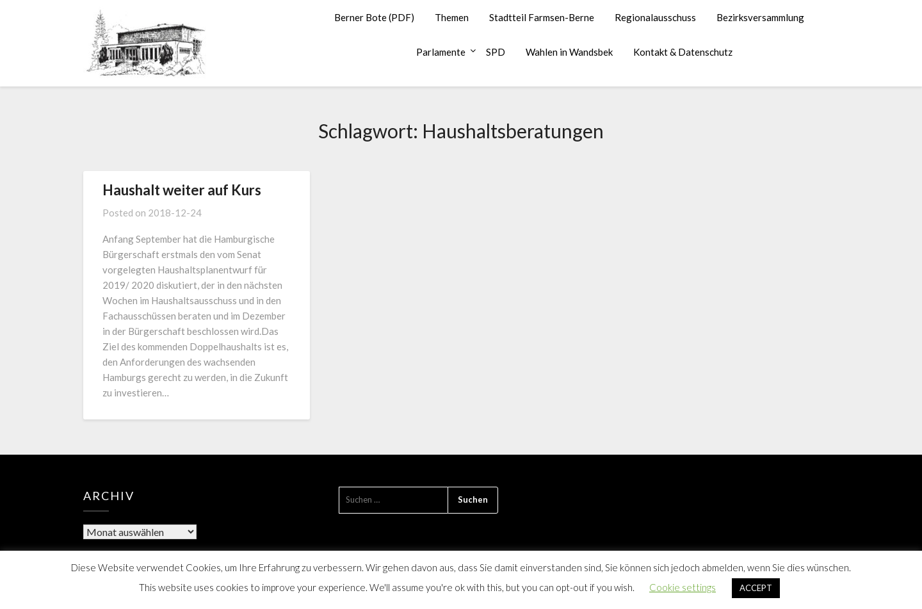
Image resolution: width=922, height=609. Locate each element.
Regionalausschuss (655, 17)
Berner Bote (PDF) (374, 17)
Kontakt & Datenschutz (682, 52)
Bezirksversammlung (760, 17)
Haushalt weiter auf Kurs (181, 190)
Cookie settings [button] (682, 587)
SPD (495, 52)
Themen (452, 17)
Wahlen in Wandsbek (569, 52)
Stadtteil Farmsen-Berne (541, 17)
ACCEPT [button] (756, 588)
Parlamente (440, 52)
